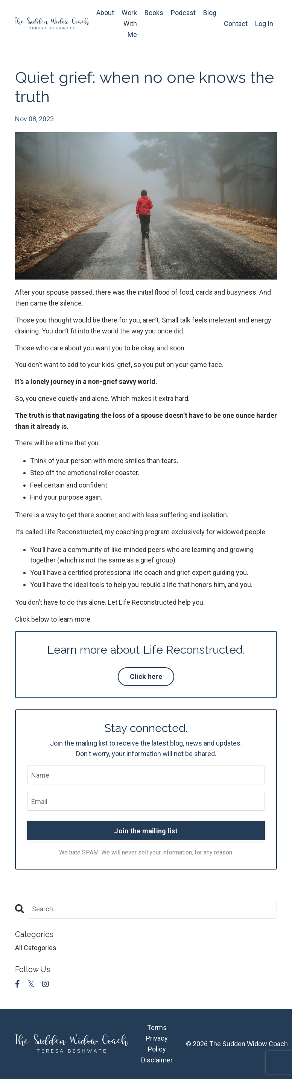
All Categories (35, 948)
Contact (236, 24)
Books (153, 13)
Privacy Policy (157, 1044)
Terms (157, 1028)
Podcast (183, 13)
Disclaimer (157, 1060)
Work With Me (129, 23)
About (105, 13)
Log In (264, 24)
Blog (209, 13)
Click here (146, 676)
